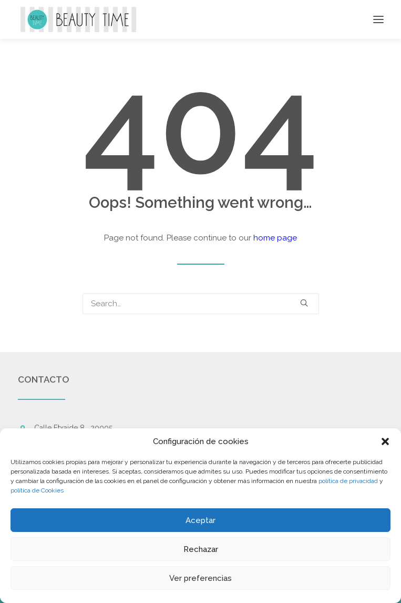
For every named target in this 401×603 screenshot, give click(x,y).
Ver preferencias (200, 578)
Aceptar (200, 520)
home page (275, 238)
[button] (385, 441)
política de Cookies (37, 490)
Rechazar (200, 549)
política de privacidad (348, 481)
